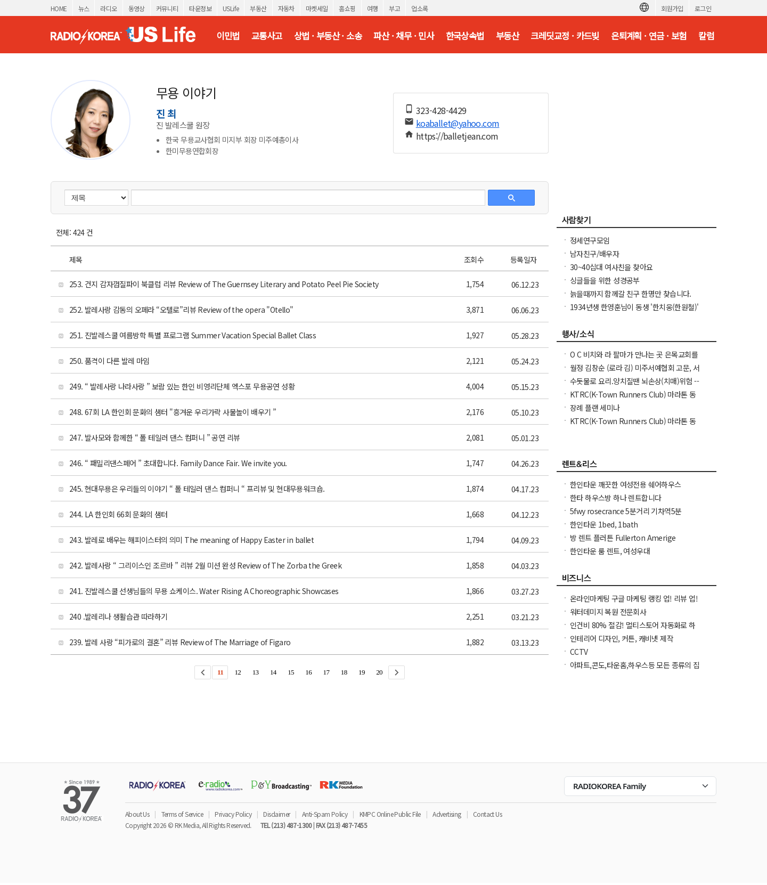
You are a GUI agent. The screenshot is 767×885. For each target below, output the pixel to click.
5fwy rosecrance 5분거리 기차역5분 (625, 511)
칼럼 (706, 35)
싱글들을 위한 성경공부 (605, 280)
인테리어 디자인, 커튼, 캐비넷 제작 (621, 638)
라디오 (108, 8)
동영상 (136, 8)
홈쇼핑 (347, 8)
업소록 (419, 8)
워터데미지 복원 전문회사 (608, 611)
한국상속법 (465, 35)
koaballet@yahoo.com (458, 123)
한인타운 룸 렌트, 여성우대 (610, 551)
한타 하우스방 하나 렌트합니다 (615, 497)
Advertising (447, 813)
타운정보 (200, 8)
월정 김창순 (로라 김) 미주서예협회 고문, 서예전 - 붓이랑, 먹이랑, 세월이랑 (634, 373)
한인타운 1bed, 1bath (604, 524)
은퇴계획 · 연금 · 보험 (649, 35)
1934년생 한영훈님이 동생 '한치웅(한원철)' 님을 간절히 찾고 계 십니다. (634, 312)
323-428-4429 (441, 110)
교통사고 (266, 35)
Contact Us (487, 813)
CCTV (579, 651)
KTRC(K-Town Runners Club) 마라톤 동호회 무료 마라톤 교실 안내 (633, 399)
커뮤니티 (167, 8)
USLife (231, 8)
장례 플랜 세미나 (595, 407)
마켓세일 (317, 8)
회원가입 (672, 8)
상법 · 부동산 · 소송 (328, 35)
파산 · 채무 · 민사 (403, 35)
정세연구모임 (589, 240)
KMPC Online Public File (390, 813)
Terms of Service (182, 813)
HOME (59, 8)
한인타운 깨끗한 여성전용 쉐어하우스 (625, 484)
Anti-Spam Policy (324, 813)
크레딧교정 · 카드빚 (565, 35)
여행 (372, 8)
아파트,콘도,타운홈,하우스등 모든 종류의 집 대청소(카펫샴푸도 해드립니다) (635, 670)
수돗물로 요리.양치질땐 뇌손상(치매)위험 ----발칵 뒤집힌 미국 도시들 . (634, 386)
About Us (137, 813)
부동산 (258, 8)
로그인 (703, 8)
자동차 (286, 8)
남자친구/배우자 (594, 253)
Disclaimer (276, 813)
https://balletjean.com (457, 135)
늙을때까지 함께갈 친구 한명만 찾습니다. (630, 293)
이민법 (227, 35)
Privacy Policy (233, 813)
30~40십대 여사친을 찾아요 (611, 267)
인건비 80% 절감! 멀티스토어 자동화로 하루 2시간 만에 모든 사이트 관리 (633, 630)
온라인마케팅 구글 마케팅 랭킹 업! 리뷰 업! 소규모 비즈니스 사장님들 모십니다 (634, 603)
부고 (394, 8)
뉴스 (83, 8)
